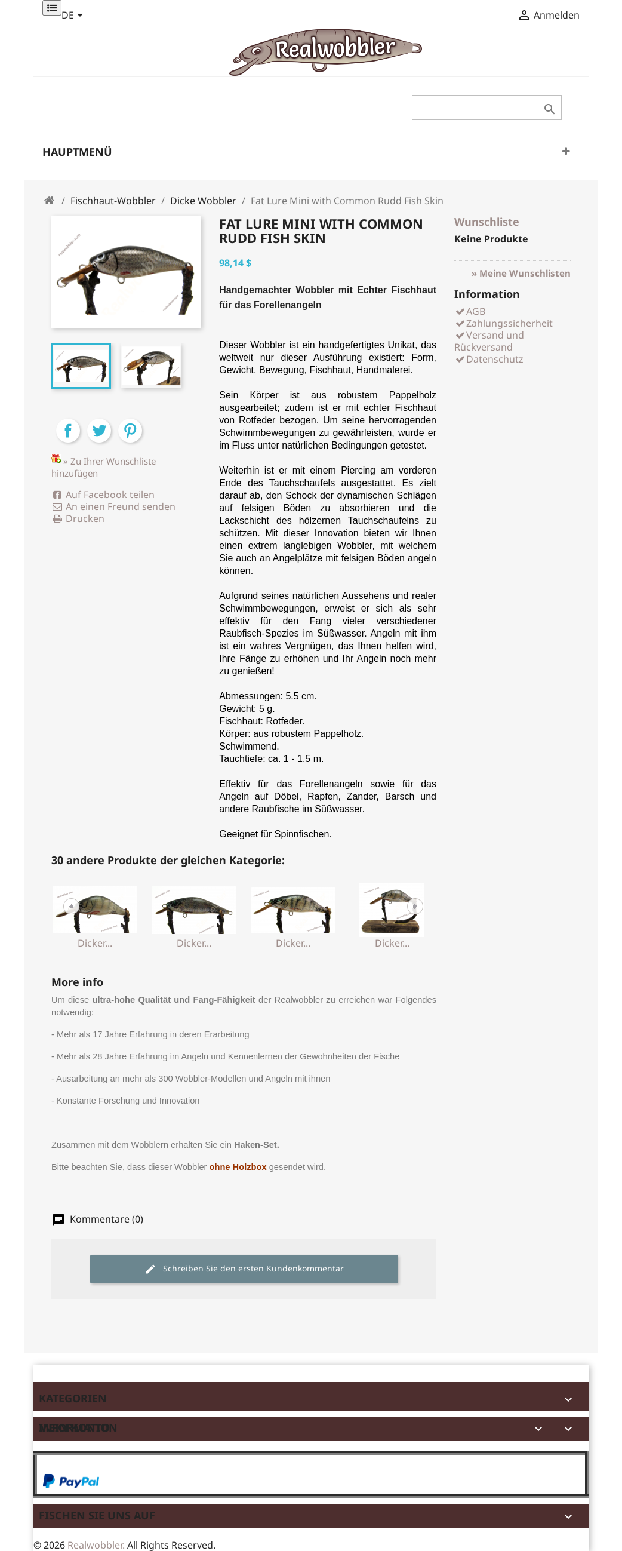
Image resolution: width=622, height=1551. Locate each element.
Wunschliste (486, 221)
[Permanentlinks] (51, 8)
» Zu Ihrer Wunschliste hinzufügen (103, 467)
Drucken (77, 518)
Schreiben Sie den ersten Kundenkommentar (244, 1269)
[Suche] (487, 107)
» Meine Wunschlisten (521, 273)
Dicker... (95, 943)
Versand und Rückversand (489, 341)
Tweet (99, 441)
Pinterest (130, 441)
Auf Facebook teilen (103, 494)
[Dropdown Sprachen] (74, 16)
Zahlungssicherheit (503, 323)
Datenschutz (489, 359)
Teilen (68, 441)
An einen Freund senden (113, 506)
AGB (469, 311)
